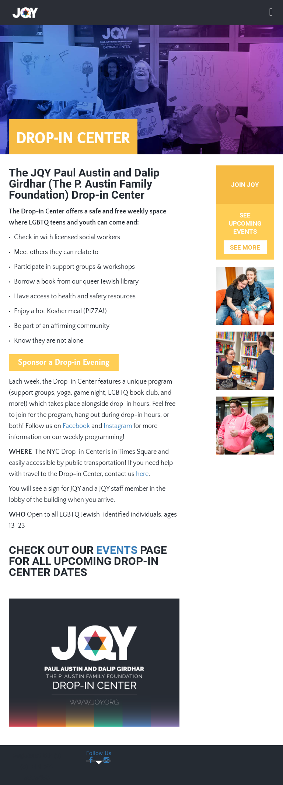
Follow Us (98, 754)
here (142, 474)
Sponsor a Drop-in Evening (63, 362)
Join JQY (245, 184)
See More (245, 247)
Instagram (118, 426)
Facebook (76, 426)
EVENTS (116, 550)
